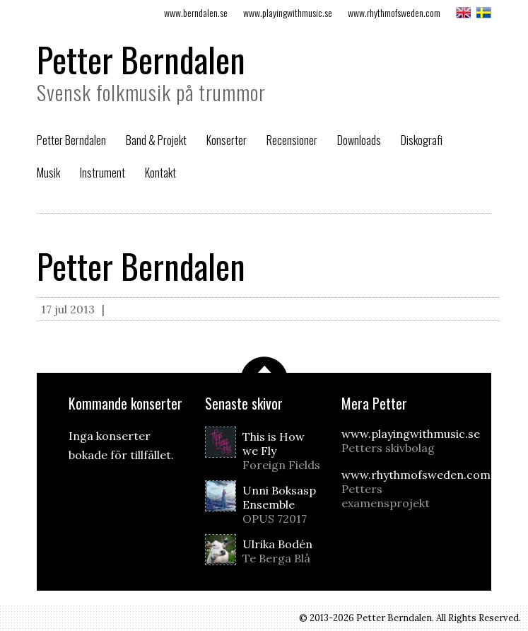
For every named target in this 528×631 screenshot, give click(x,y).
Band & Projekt (156, 140)
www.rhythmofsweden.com (394, 12)
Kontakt (160, 172)
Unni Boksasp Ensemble (282, 504)
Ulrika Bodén (282, 551)
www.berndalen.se (196, 12)
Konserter (226, 140)
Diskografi (421, 140)
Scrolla (264, 365)
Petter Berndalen (141, 59)
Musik (48, 172)
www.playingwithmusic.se (287, 12)
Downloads (359, 140)
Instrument (102, 172)
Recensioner (291, 140)
